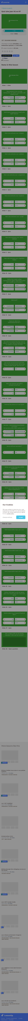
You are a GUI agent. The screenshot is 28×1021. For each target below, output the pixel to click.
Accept (21, 517)
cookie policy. (10, 513)
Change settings (7, 517)
